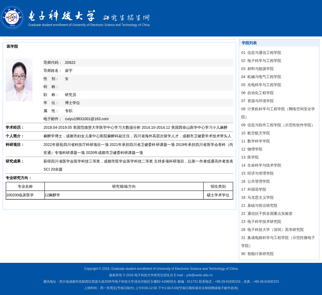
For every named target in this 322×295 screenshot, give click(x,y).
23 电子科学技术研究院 (261, 221)
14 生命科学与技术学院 (261, 165)
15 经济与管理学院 (257, 173)
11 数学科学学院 (255, 141)
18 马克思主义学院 (257, 197)
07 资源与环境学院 (257, 101)
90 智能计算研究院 (257, 254)
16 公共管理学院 (255, 181)
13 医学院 (250, 157)
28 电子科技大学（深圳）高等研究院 (272, 229)
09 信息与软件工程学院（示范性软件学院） (278, 125)
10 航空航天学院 (255, 133)
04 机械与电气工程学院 (261, 77)
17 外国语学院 (253, 189)
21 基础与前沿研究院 (259, 205)
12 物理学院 (251, 149)
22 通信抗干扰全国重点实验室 (266, 213)
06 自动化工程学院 (257, 93)
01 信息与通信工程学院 (261, 52)
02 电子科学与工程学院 (261, 60)
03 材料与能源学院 (257, 69)
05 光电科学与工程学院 (261, 85)
